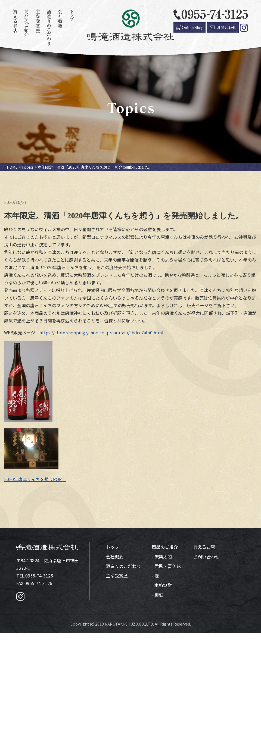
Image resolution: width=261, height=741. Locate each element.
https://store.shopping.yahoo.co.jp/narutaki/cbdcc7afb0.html (101, 332)
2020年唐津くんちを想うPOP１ (35, 479)
